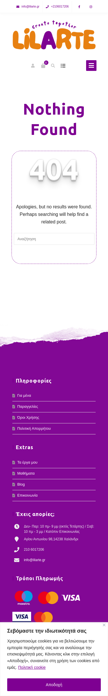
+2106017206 (60, 6)
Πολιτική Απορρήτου (34, 428)
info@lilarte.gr (30, 6)
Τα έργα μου (27, 462)
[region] (54, 659)
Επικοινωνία (27, 495)
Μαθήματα (26, 473)
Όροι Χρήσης (28, 417)
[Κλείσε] (104, 625)
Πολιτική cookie (32, 667)
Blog (21, 484)
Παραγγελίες (27, 406)
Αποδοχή (54, 684)
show (63, 65)
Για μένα (24, 395)
